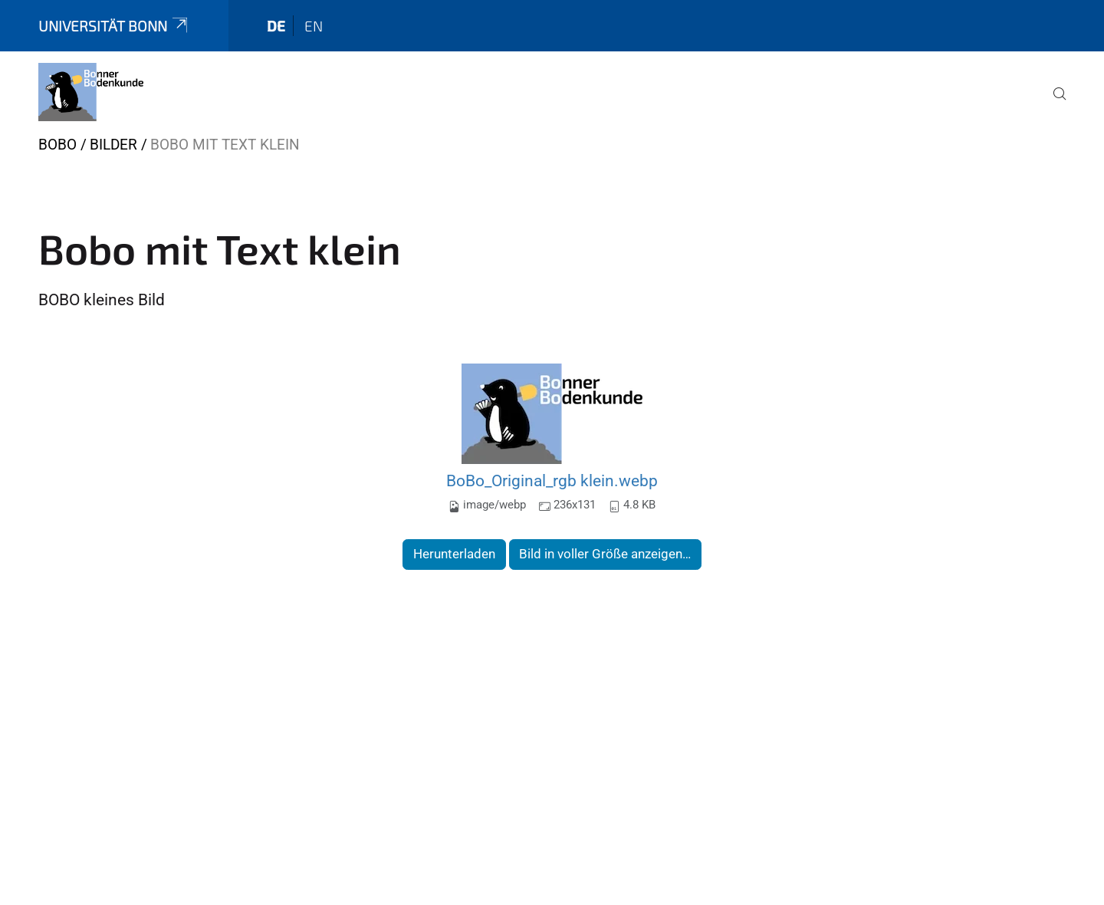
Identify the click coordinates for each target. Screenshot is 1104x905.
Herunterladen (454, 553)
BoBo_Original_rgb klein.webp (552, 480)
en (313, 26)
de (276, 26)
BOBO (57, 144)
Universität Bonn (114, 26)
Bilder (113, 144)
